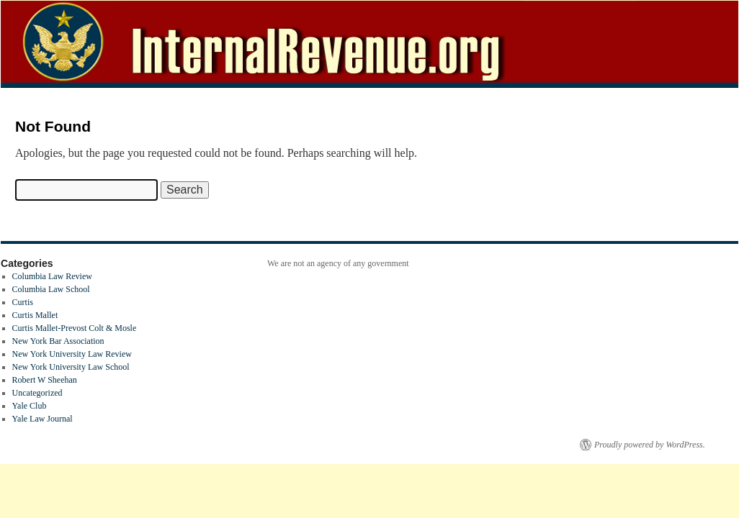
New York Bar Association (58, 341)
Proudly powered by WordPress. (649, 445)
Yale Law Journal (42, 419)
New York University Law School (71, 367)
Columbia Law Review (52, 276)
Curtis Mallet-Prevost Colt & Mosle (74, 328)
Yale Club (29, 406)
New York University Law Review (72, 354)
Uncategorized (37, 393)
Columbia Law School (51, 289)
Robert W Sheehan (44, 380)
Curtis (22, 302)
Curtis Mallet (35, 315)
